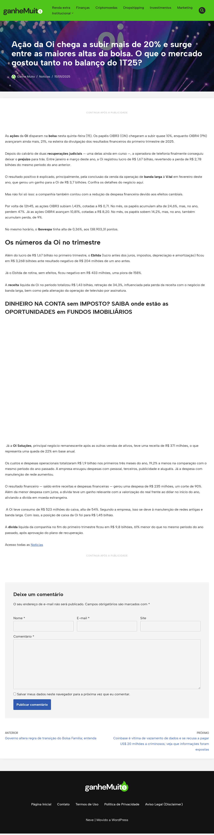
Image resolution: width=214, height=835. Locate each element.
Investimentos (161, 8)
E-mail (83, 619)
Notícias (44, 76)
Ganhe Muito (26, 76)
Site (143, 619)
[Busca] (202, 10)
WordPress (120, 821)
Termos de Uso (86, 806)
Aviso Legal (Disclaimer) (164, 806)
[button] (72, 13)
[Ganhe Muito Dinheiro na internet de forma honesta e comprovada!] (24, 10)
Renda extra (61, 8)
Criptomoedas (107, 8)
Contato (63, 806)
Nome (19, 619)
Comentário (23, 637)
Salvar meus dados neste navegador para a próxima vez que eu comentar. (73, 696)
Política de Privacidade (121, 806)
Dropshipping (134, 8)
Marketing (185, 8)
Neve (90, 821)
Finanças (83, 8)
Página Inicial (41, 806)
